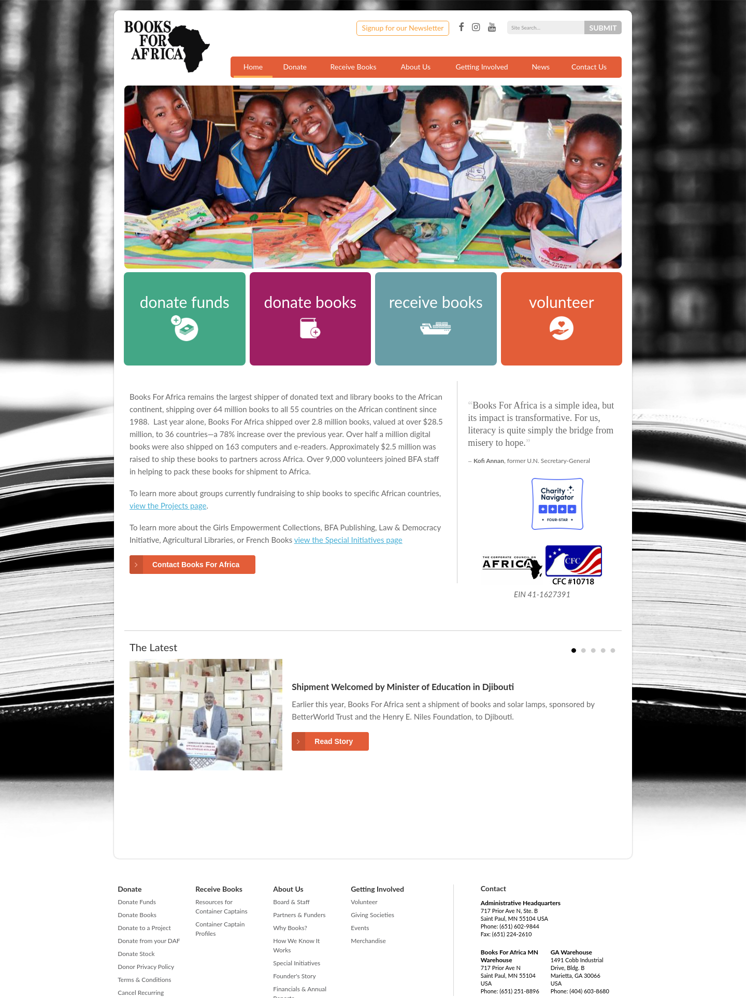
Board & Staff (291, 902)
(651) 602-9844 (519, 926)
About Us (415, 66)
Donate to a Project (144, 928)
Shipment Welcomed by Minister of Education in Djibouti (403, 686)
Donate (295, 66)
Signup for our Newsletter (403, 27)
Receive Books (354, 66)
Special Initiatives (296, 963)
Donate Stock (136, 954)
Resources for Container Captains (221, 906)
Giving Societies (372, 915)
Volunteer (364, 902)
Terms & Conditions (144, 979)
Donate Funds (137, 902)
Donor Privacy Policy (146, 967)
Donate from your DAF (149, 941)
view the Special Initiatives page (348, 539)
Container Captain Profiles (220, 928)
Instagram (476, 27)
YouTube (492, 27)
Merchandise (368, 941)
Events (360, 928)
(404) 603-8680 (589, 991)
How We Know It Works (296, 945)
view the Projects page (168, 505)
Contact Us (589, 66)
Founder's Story (294, 976)
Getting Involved (482, 66)
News (541, 66)
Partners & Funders (299, 915)
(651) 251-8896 (519, 991)
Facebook (461, 27)
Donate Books (137, 915)
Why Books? (290, 928)
